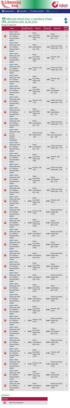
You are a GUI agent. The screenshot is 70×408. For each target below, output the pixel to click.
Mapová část (52, 11)
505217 (11, 130)
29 (25, 364)
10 (25, 112)
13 (25, 190)
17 (25, 233)
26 (25, 310)
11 (25, 168)
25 (25, 320)
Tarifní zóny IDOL (36, 11)
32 (25, 375)
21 (25, 277)
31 (25, 386)
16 (25, 201)
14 (25, 179)
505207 (11, 32)
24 (25, 288)
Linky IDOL (22, 11)
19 (25, 255)
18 (25, 223)
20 (25, 244)
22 (25, 266)
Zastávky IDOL (7, 11)
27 (25, 342)
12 (25, 157)
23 (25, 299)
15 (25, 212)
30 (25, 353)
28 (25, 331)
